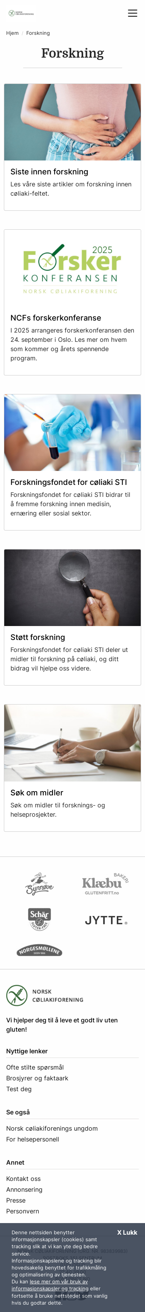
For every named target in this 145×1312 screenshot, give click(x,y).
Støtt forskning (37, 637)
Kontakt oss (23, 1178)
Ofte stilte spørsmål (35, 1067)
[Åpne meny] (132, 13)
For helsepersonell (32, 1139)
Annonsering (24, 1189)
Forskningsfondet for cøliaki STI (68, 482)
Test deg (19, 1089)
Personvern (22, 1211)
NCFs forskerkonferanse (55, 317)
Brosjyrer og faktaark (37, 1078)
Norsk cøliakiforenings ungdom (52, 1128)
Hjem (12, 33)
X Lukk (127, 1232)
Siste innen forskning (49, 171)
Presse (16, 1200)
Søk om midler (36, 792)
